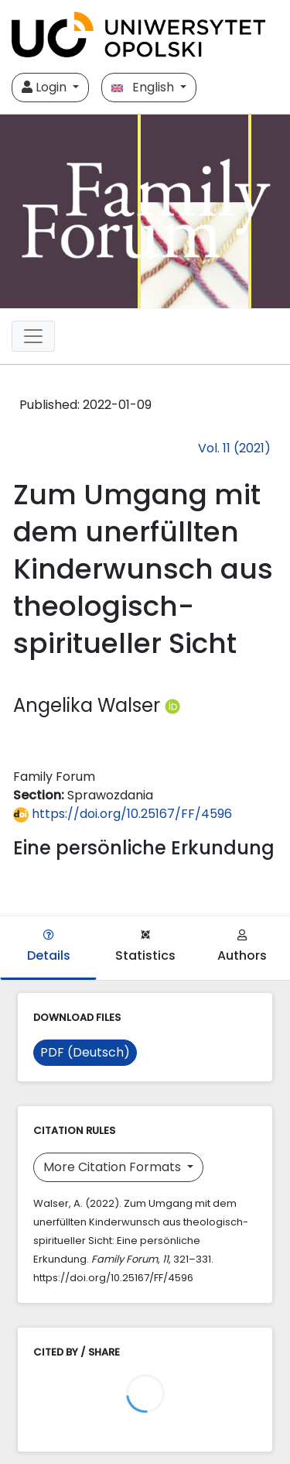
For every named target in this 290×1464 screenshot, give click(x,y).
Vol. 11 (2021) (234, 448)
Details (48, 947)
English (144, 87)
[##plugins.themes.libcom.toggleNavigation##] (33, 336)
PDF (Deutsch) (85, 1052)
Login (46, 87)
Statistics (145, 947)
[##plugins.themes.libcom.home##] (145, 211)
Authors (242, 947)
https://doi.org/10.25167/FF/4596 (122, 814)
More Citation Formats (113, 1167)
